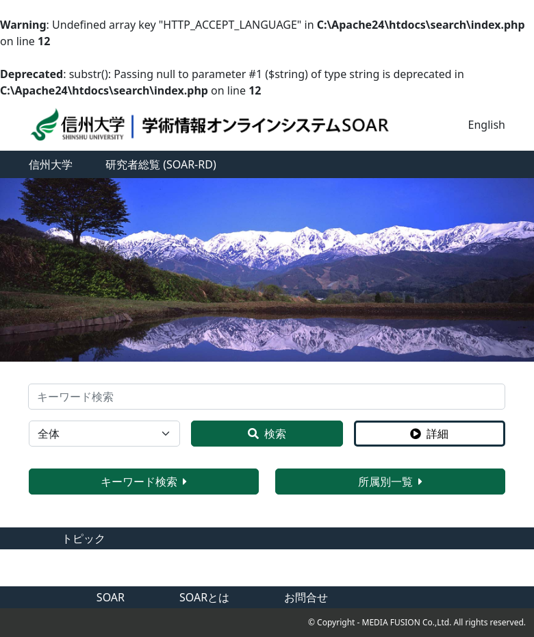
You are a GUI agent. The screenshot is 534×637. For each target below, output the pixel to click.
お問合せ (306, 597)
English (486, 124)
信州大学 (51, 164)
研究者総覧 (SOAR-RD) (160, 164)
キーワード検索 (144, 481)
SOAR (111, 597)
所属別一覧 (390, 481)
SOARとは (204, 597)
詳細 (429, 433)
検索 (267, 433)
